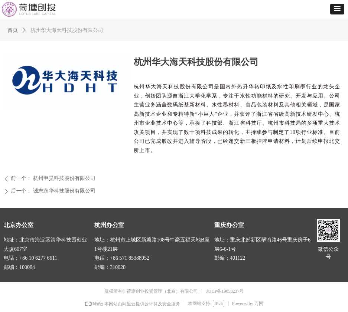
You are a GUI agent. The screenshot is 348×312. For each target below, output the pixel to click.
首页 (12, 30)
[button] (337, 9)
